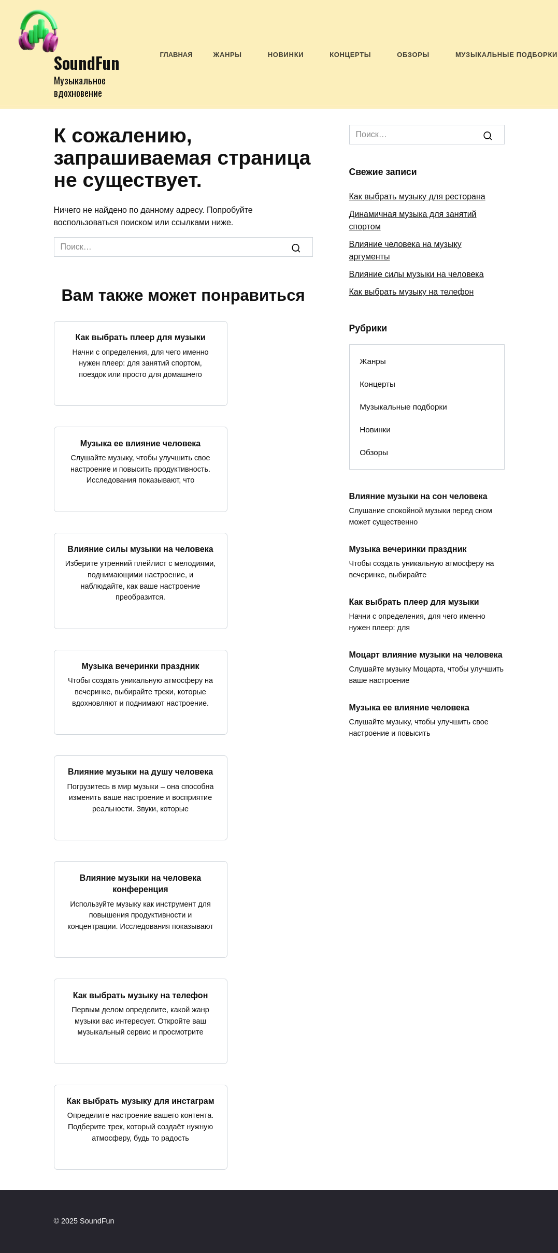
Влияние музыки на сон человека (418, 495)
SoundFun (87, 62)
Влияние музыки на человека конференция (140, 883)
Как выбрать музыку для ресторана (417, 196)
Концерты (350, 55)
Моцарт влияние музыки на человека (426, 654)
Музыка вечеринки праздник (140, 666)
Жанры (227, 55)
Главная (176, 55)
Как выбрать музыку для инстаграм (140, 1101)
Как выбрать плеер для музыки (141, 337)
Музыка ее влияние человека (140, 443)
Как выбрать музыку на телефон (140, 994)
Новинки (286, 55)
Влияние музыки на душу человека (140, 771)
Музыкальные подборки (506, 55)
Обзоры (413, 55)
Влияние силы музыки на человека (140, 549)
